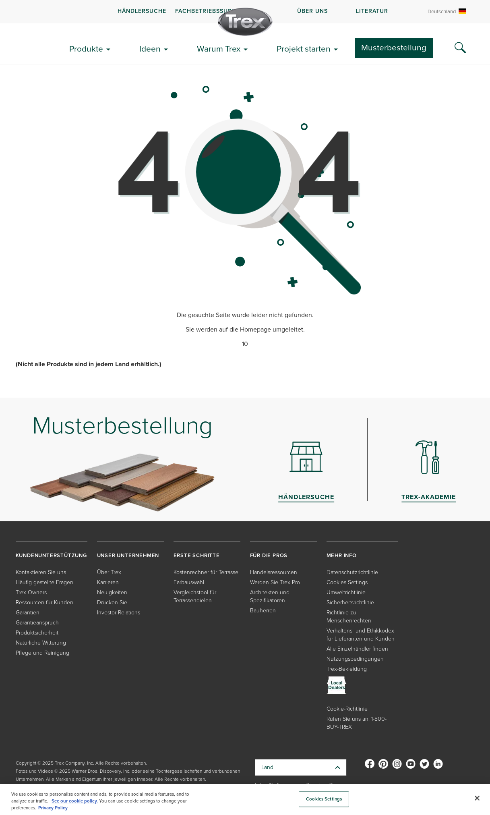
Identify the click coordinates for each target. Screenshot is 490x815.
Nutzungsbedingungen (355, 659)
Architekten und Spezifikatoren (269, 596)
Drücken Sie (112, 602)
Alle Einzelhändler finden (357, 649)
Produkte (86, 48)
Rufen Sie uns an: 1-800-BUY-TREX (357, 723)
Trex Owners (31, 592)
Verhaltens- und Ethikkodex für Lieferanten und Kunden (361, 634)
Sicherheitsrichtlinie (350, 602)
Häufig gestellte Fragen (44, 582)
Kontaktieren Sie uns (41, 572)
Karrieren (108, 582)
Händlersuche (142, 11)
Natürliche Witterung (41, 643)
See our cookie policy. (75, 801)
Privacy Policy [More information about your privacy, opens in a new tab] (53, 808)
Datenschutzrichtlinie (352, 572)
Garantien (27, 612)
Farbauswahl (189, 582)
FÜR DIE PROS (269, 555)
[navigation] (245, 11)
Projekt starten (304, 48)
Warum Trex (218, 48)
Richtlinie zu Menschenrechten (349, 616)
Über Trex (109, 572)
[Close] (477, 798)
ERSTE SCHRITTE (197, 555)
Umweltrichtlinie (346, 592)
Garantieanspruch (37, 622)
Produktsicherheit (37, 632)
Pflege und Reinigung (42, 653)
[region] (245, 799)
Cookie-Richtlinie (347, 709)
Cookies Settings (347, 582)
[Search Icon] (460, 48)
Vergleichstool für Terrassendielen (195, 596)
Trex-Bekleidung (347, 669)
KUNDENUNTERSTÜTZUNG (51, 555)
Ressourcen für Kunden (44, 602)
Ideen (150, 48)
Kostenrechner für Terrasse (206, 572)
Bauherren (263, 610)
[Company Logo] (245, 22)
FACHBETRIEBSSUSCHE (209, 11)
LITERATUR (372, 11)
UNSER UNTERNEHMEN (128, 555)
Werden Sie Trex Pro (275, 582)
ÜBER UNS (312, 11)
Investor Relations (118, 612)
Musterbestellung (393, 47)
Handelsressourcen (273, 572)
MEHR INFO (342, 555)
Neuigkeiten (112, 592)
